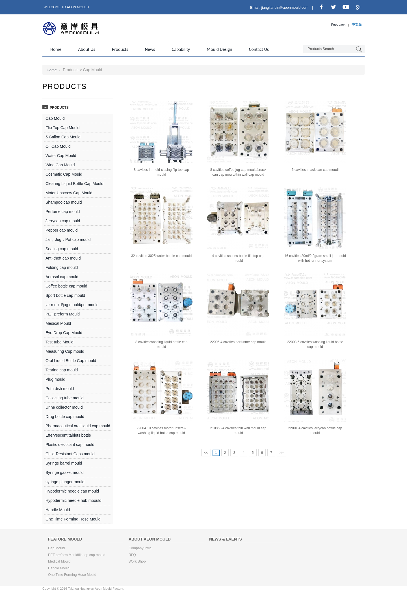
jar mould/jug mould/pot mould (72, 304)
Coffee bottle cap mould (66, 285)
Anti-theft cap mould (63, 257)
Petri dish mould (60, 388)
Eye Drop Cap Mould (64, 332)
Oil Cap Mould (58, 145)
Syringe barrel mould (64, 462)
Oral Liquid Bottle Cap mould (71, 360)
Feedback (337, 25)
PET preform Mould (63, 313)
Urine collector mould (64, 406)
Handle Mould (58, 509)
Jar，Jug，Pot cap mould (68, 239)
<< (206, 452)
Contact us (253, 49)
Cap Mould (55, 118)
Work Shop (137, 561)
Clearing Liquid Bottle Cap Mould (74, 183)
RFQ (132, 555)
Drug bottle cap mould (65, 416)
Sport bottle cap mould (65, 295)
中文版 (357, 25)
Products (118, 49)
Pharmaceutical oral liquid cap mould (78, 425)
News (147, 49)
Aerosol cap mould (62, 276)
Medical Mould (58, 323)
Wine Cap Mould (60, 164)
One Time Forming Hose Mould (73, 518)
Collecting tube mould (65, 397)
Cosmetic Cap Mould (64, 173)
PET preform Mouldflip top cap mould (77, 555)
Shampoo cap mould (64, 201)
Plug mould (55, 378)
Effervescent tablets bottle (68, 434)
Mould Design (214, 49)
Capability (177, 49)
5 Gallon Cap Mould (63, 136)
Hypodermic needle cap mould (72, 490)
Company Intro (140, 548)
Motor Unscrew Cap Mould (69, 192)
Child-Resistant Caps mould (70, 453)
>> (281, 452)
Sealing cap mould (62, 248)
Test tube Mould (59, 341)
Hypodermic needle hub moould (73, 500)
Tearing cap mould (62, 369)
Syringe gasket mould (65, 472)
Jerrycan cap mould (63, 220)
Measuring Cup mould (65, 350)
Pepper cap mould (62, 229)
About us (85, 49)
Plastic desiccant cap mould (70, 444)
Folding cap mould (62, 267)
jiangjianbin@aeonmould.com (282, 7)
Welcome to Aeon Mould (67, 7)
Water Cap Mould (61, 155)
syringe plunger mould (65, 481)
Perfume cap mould (63, 211)
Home (55, 49)
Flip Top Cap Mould (62, 127)
